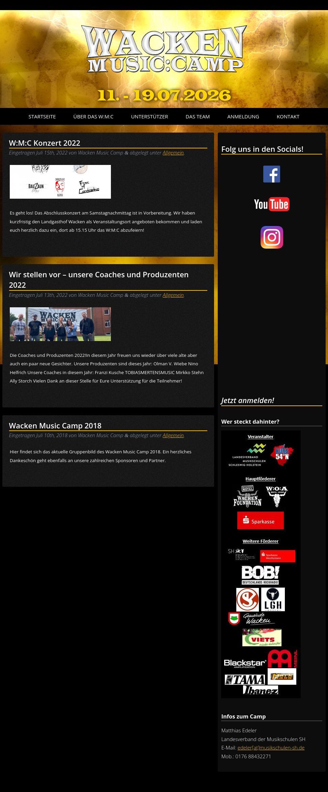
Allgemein (173, 152)
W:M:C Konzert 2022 (45, 143)
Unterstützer (149, 116)
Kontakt (288, 116)
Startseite (42, 116)
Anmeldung (243, 116)
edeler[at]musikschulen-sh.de (271, 747)
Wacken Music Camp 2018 (55, 425)
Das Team (198, 116)
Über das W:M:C (93, 116)
